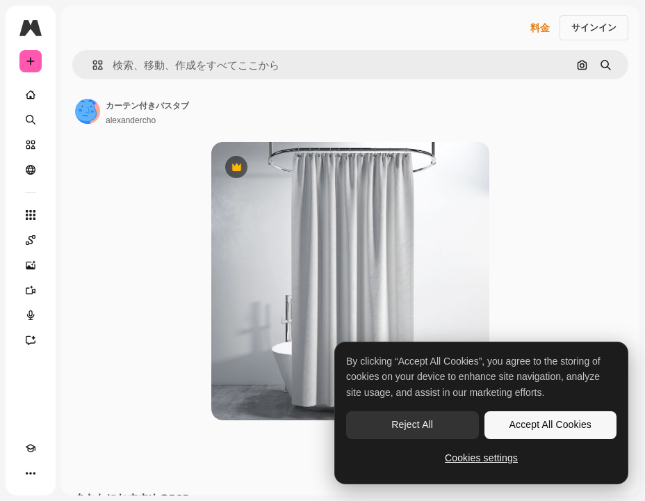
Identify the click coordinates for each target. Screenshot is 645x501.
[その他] (30, 473)
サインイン (594, 27)
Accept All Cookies (550, 424)
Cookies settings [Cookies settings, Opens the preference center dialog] (481, 457)
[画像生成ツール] (30, 265)
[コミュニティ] (30, 170)
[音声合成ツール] (30, 315)
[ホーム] (30, 95)
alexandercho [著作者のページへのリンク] (131, 120)
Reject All (412, 424)
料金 (540, 27)
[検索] (30, 120)
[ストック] (30, 145)
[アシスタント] (30, 340)
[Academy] (30, 448)
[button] (92, 65)
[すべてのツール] (30, 215)
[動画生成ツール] (30, 290)
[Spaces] (30, 240)
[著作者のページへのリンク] (87, 111)
